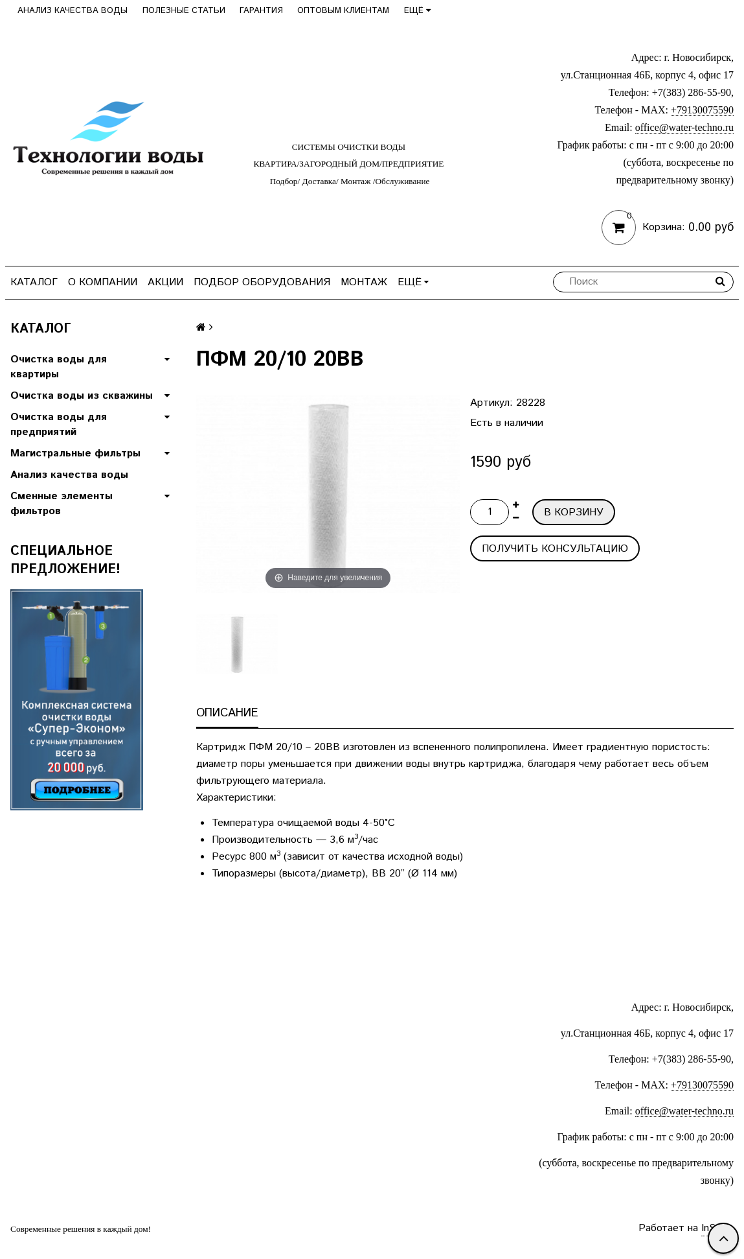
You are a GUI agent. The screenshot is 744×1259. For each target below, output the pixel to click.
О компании (102, 282)
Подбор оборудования (262, 282)
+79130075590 (702, 109)
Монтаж (364, 282)
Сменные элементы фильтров (61, 504)
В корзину (573, 512)
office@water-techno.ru (684, 127)
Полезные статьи (183, 11)
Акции (165, 282)
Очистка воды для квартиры (58, 367)
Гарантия (261, 11)
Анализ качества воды (72, 11)
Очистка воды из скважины (81, 395)
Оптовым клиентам (343, 11)
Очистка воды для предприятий (58, 425)
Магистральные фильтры (75, 453)
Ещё (417, 11)
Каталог (34, 282)
